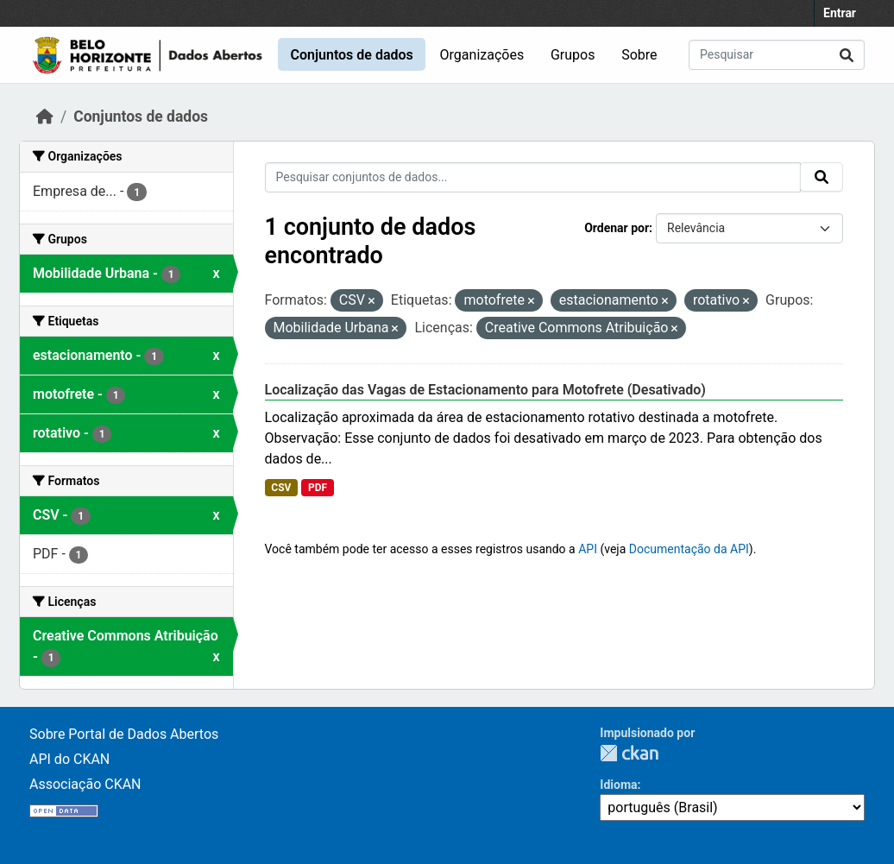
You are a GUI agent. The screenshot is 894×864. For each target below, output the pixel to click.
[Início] (45, 116)
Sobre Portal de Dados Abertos (123, 734)
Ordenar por (616, 228)
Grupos (573, 55)
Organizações (482, 55)
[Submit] (846, 55)
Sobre (639, 55)
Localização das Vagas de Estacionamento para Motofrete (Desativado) (485, 390)
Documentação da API (689, 549)
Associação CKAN (85, 784)
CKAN (629, 753)
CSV (281, 488)
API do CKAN (69, 759)
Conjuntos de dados (351, 55)
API (587, 549)
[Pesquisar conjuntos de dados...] (777, 55)
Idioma (618, 784)
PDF (317, 488)
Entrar (839, 13)
